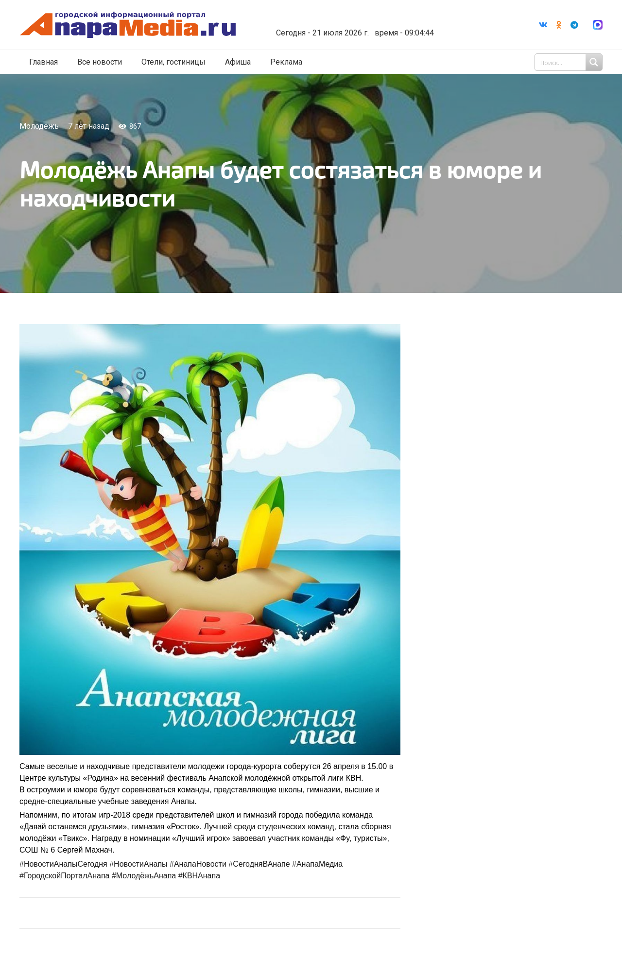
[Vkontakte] (543, 25)
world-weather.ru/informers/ (352, 25)
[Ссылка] (127, 25)
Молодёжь (39, 126)
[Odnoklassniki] (559, 25)
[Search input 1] (569, 62)
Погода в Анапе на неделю (352, 17)
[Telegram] (574, 25)
